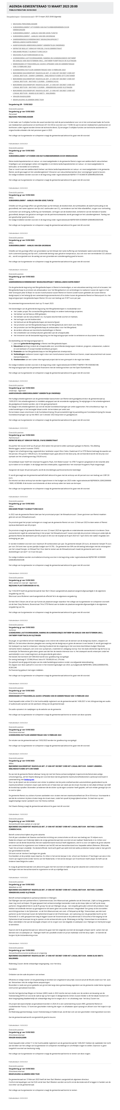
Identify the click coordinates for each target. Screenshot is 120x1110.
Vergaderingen (13, 16)
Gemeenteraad (27, 16)
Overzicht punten (16, 109)
